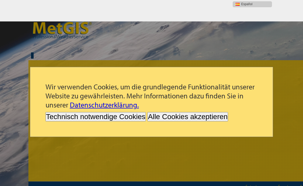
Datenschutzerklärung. (104, 83)
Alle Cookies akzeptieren (188, 95)
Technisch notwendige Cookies (95, 95)
